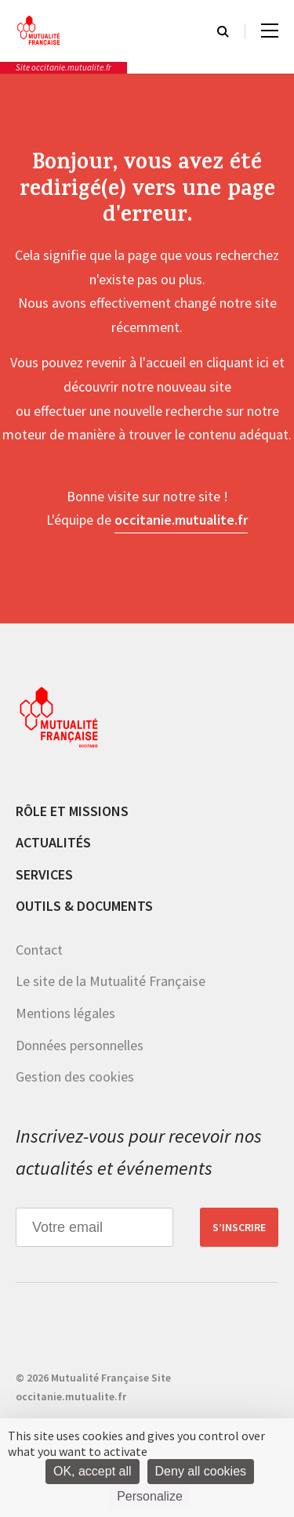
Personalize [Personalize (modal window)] (150, 1496)
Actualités (53, 842)
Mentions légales (65, 1013)
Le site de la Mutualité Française (110, 981)
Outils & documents (84, 906)
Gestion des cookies (75, 1076)
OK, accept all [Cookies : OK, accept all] (92, 1471)
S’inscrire (239, 1227)
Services (44, 874)
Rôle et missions (72, 811)
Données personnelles (79, 1045)
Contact (39, 950)
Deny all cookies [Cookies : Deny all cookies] (201, 1471)
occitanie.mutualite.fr (181, 520)
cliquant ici (237, 362)
